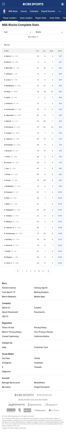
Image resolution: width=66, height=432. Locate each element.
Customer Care (41, 347)
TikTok (37, 358)
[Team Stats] (54, 17)
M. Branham (8, 145)
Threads (38, 367)
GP (37, 51)
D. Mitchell (8, 68)
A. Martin (7, 56)
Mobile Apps (39, 296)
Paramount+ (39, 312)
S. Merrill (7, 121)
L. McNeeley (8, 186)
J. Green (7, 174)
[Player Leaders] (10, 17)
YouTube (6, 358)
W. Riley (7, 92)
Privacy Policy (40, 327)
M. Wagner (8, 257)
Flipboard (6, 371)
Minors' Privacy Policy (11, 332)
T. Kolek (7, 251)
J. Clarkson (8, 103)
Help (4, 347)
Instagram (6, 363)
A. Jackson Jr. (9, 228)
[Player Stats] (41, 17)
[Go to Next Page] (48, 271)
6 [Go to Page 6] (43, 271)
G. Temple (8, 216)
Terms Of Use (8, 327)
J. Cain (6, 168)
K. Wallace (8, 222)
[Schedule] (34, 11)
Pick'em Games (9, 288)
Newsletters (39, 382)
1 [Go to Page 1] (22, 271)
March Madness (9, 296)
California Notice (41, 336)
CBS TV (5, 316)
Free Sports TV (8, 292)
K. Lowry (7, 80)
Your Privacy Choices (43, 332)
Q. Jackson (8, 139)
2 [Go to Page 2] (26, 271)
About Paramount (10, 312)
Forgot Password (41, 387)
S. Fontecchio (9, 109)
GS (44, 51)
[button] (60, 11)
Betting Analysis (41, 292)
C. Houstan (8, 245)
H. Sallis (7, 97)
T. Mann (7, 204)
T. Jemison (8, 74)
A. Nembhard (9, 86)
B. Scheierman (9, 233)
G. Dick (6, 198)
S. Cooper (8, 133)
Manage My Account (11, 382)
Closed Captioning (10, 336)
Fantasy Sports (41, 288)
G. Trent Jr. (8, 263)
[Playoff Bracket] (48, 11)
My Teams (6, 387)
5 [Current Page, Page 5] (38, 271)
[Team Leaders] (26, 17)
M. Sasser (8, 162)
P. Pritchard (8, 127)
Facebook (38, 363)
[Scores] (23, 11)
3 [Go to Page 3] (30, 271)
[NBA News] (13, 11)
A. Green (7, 180)
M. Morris (7, 62)
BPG (60, 51)
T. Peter (7, 157)
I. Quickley (8, 239)
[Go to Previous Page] (18, 271)
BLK (51, 51)
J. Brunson (8, 151)
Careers (37, 307)
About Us (6, 307)
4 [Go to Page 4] (34, 271)
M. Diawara (8, 192)
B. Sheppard (8, 210)
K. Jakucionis (9, 115)
